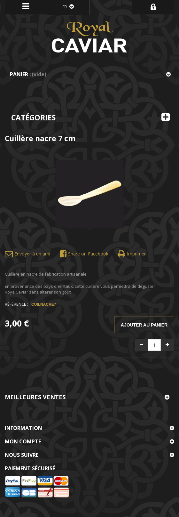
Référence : (16, 304)
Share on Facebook (84, 254)
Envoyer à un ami (27, 254)
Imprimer (132, 254)
